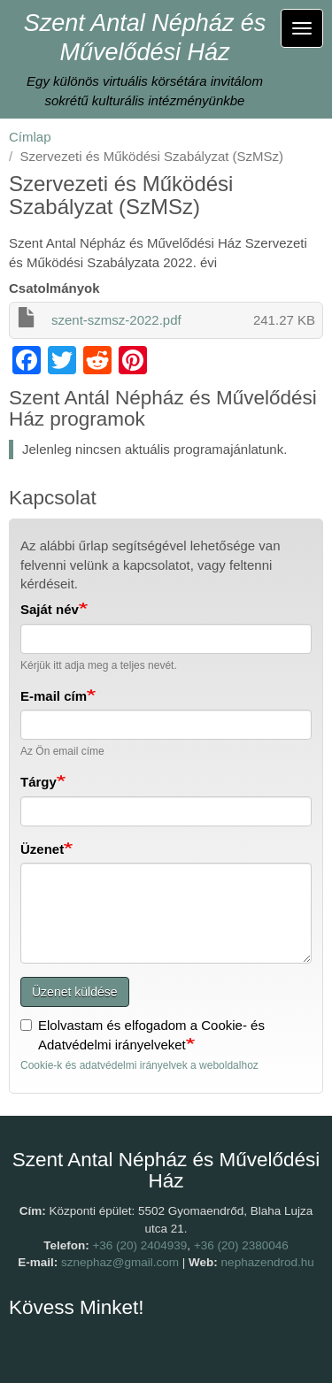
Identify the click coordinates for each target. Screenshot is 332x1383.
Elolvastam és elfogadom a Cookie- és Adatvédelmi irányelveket (142, 1034)
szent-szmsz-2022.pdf (116, 319)
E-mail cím (53, 695)
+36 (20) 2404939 (139, 1245)
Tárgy (38, 781)
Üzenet (42, 849)
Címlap (30, 136)
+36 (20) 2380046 (241, 1245)
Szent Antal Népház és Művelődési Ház (145, 37)
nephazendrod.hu (267, 1262)
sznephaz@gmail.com (120, 1262)
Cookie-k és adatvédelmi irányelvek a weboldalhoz (139, 1065)
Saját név (49, 609)
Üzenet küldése (75, 992)
